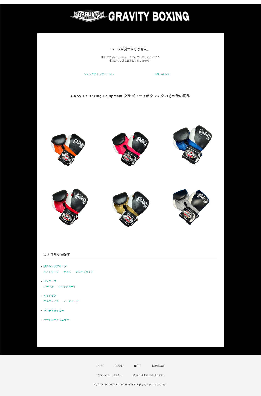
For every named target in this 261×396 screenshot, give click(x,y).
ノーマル (49, 286)
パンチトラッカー (54, 310)
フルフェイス (51, 301)
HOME (100, 366)
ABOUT (119, 366)
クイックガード (67, 286)
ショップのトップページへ (99, 74)
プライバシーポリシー (110, 375)
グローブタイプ (84, 271)
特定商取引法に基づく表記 (148, 375)
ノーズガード (71, 301)
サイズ (67, 271)
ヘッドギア (50, 295)
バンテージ (50, 281)
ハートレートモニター (56, 320)
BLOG (137, 366)
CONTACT (158, 366)
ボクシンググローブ (55, 266)
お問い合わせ (162, 74)
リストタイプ (51, 271)
